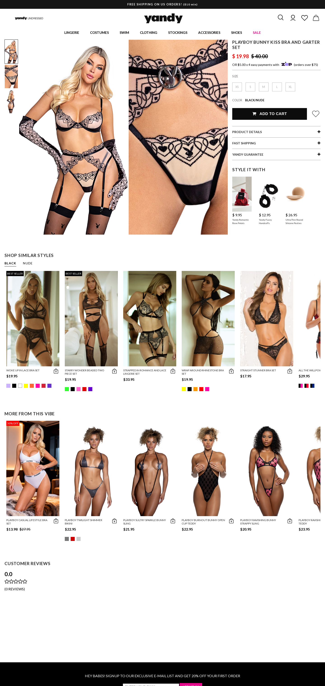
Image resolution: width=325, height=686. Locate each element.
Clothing (148, 33)
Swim (124, 33)
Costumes (99, 33)
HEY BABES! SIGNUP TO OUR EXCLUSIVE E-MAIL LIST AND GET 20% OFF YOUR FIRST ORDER (162, 676)
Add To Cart (269, 115)
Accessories (209, 33)
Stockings (177, 33)
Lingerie (71, 33)
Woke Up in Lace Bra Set (22, 371)
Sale (257, 33)
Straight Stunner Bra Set (258, 371)
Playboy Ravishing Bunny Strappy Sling (258, 522)
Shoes (236, 33)
